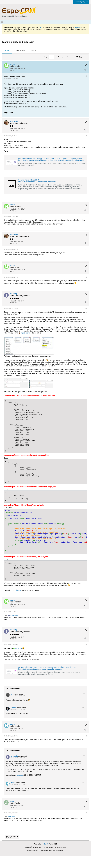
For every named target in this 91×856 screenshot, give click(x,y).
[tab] (7, 50)
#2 (86, 136)
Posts (7, 50)
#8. (83, 694)
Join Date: (13, 68)
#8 (86, 644)
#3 (86, 216)
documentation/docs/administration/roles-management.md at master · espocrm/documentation (53, 158)
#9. (83, 756)
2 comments (15, 688)
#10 (86, 813)
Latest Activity (20, 50)
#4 (86, 249)
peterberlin (26, 333)
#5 (86, 277)
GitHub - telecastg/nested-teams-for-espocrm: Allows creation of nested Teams (47, 667)
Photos (33, 50)
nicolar (19, 648)
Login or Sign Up (81, 2)
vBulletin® (45, 844)
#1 (86, 76)
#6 (86, 308)
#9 (86, 736)
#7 (86, 612)
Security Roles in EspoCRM (28, 180)
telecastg (18, 590)
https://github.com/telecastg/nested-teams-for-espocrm (40, 669)
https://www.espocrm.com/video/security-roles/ (37, 182)
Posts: (12, 70)
